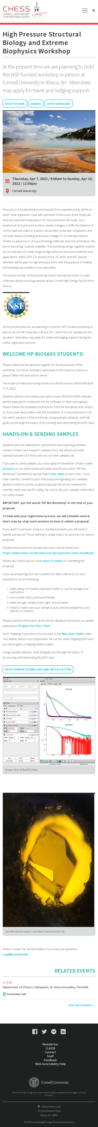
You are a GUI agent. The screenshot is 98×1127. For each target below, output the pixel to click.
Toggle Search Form (94, 10)
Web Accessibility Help (50, 1064)
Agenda (36, 103)
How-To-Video (52, 561)
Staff (50, 1056)
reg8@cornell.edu (16, 954)
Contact (50, 1052)
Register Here (15, 103)
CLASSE (50, 1048)
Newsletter (50, 1044)
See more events (80, 1005)
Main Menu (84, 10)
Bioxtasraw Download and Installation (38, 669)
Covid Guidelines (58, 103)
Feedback (50, 1060)
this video (58, 474)
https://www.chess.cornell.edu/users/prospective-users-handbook (48, 553)
